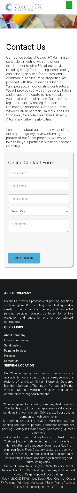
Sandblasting (12, 345)
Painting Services (15, 350)
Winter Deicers (54, 466)
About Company (14, 335)
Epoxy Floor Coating (17, 340)
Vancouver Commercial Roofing (50, 445)
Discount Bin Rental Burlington (23, 466)
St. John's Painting (60, 441)
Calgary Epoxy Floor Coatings (44, 474)
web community (47, 416)
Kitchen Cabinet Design (32, 441)
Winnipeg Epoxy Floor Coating (44, 478)
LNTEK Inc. (56, 486)
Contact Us (11, 361)
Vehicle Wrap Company (42, 470)
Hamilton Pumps (17, 445)
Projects (9, 355)
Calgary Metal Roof (44, 437)
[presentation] (39, 242)
